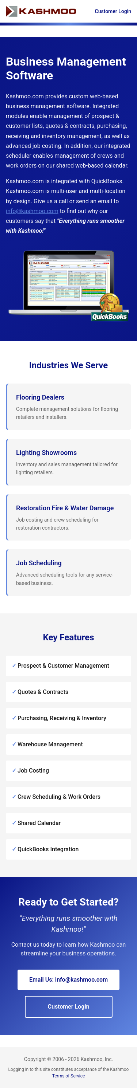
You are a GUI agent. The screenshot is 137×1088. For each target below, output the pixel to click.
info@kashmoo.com (32, 211)
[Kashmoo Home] (41, 11)
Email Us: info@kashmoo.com (68, 979)
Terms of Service (68, 1076)
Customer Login (113, 11)
